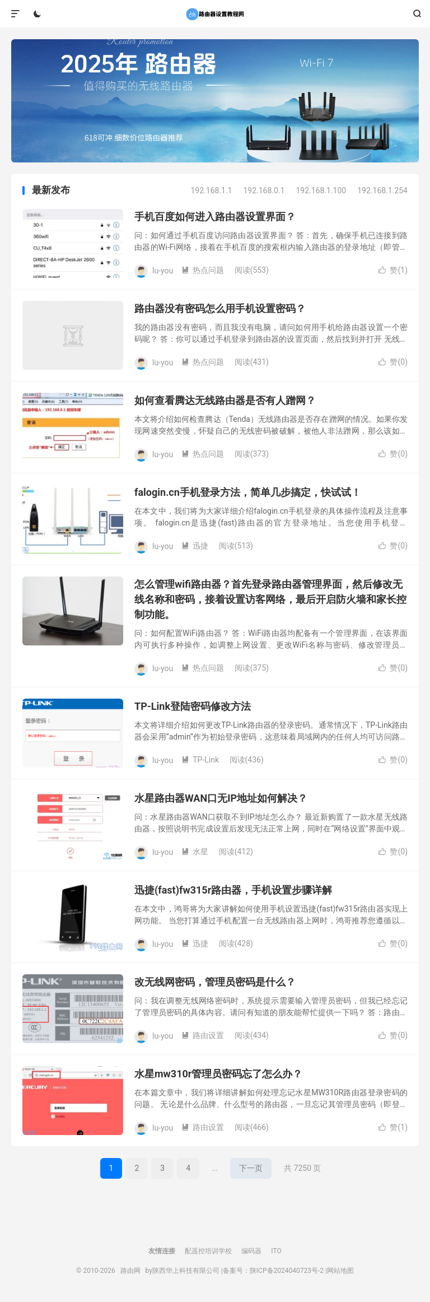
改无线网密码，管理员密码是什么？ (215, 982)
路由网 (214, 14)
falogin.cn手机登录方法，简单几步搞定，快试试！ (247, 492)
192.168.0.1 (263, 190)
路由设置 (202, 1035)
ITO (276, 1251)
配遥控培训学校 (208, 1251)
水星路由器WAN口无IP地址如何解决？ (220, 798)
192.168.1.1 (211, 190)
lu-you (162, 270)
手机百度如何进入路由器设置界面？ (215, 216)
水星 (194, 851)
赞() (393, 270)
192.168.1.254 (382, 190)
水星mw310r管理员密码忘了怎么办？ (218, 1074)
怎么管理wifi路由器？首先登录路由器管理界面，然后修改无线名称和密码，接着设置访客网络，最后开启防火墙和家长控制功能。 (270, 599)
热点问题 (202, 270)
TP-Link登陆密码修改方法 (192, 706)
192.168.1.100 (321, 190)
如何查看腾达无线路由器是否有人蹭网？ (225, 400)
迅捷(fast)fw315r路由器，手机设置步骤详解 (233, 890)
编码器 (251, 1251)
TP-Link (200, 759)
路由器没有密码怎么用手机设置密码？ (220, 308)
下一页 (251, 1168)
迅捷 (194, 545)
